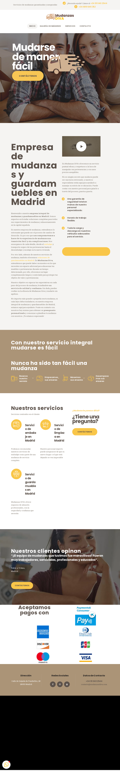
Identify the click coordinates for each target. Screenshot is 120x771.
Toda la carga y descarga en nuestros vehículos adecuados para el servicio (78, 232)
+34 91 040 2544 (94, 681)
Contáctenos (28, 76)
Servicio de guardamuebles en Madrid (30, 484)
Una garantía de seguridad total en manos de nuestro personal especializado (77, 204)
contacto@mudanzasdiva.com (94, 684)
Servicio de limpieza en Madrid (59, 433)
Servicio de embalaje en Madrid (30, 433)
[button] (6, 764)
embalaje (48, 244)
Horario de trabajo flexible (76, 219)
